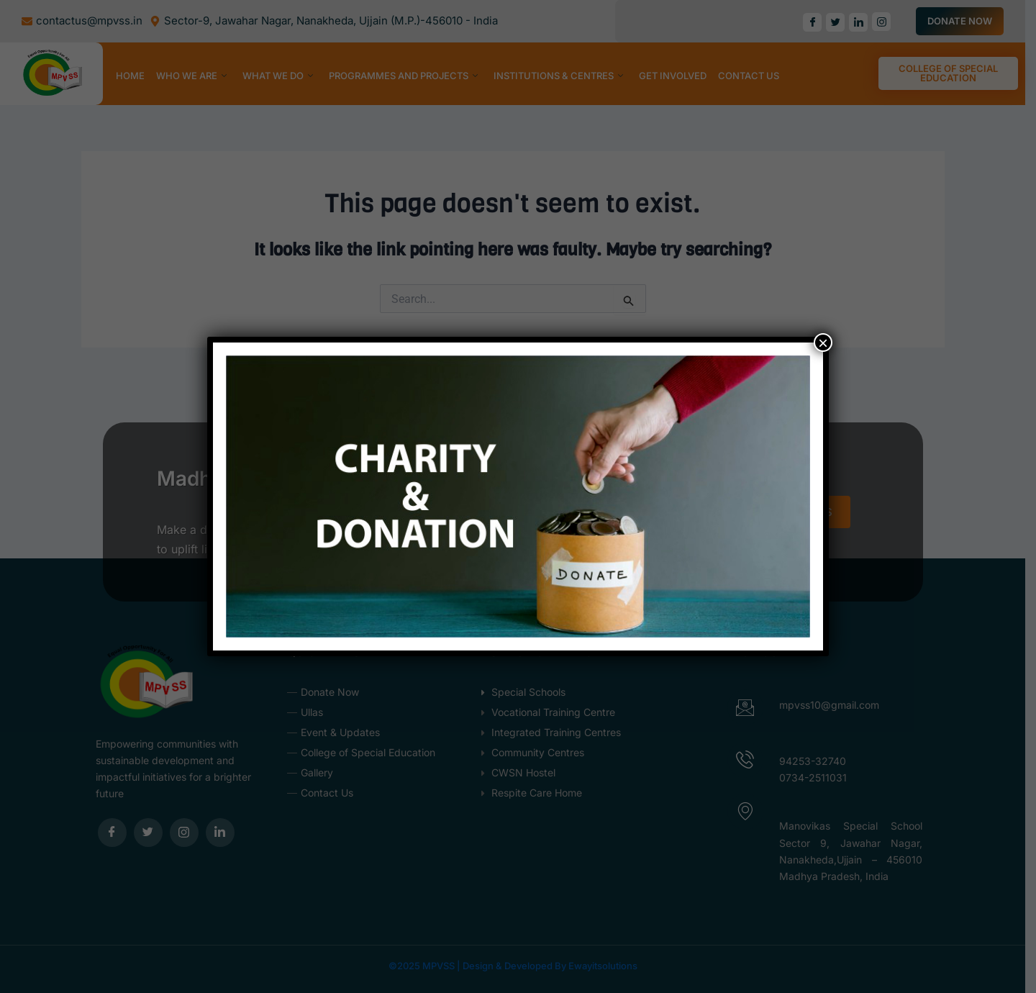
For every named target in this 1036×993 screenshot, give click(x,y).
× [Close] (823, 342)
